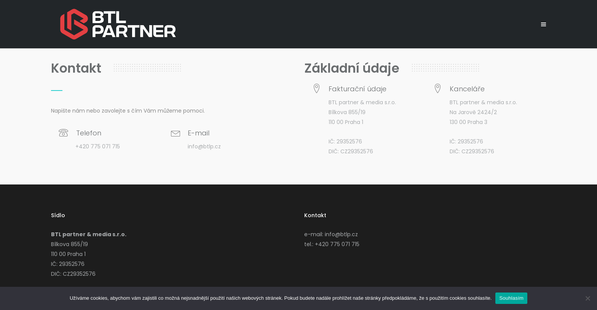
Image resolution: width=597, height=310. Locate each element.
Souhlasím (511, 298)
